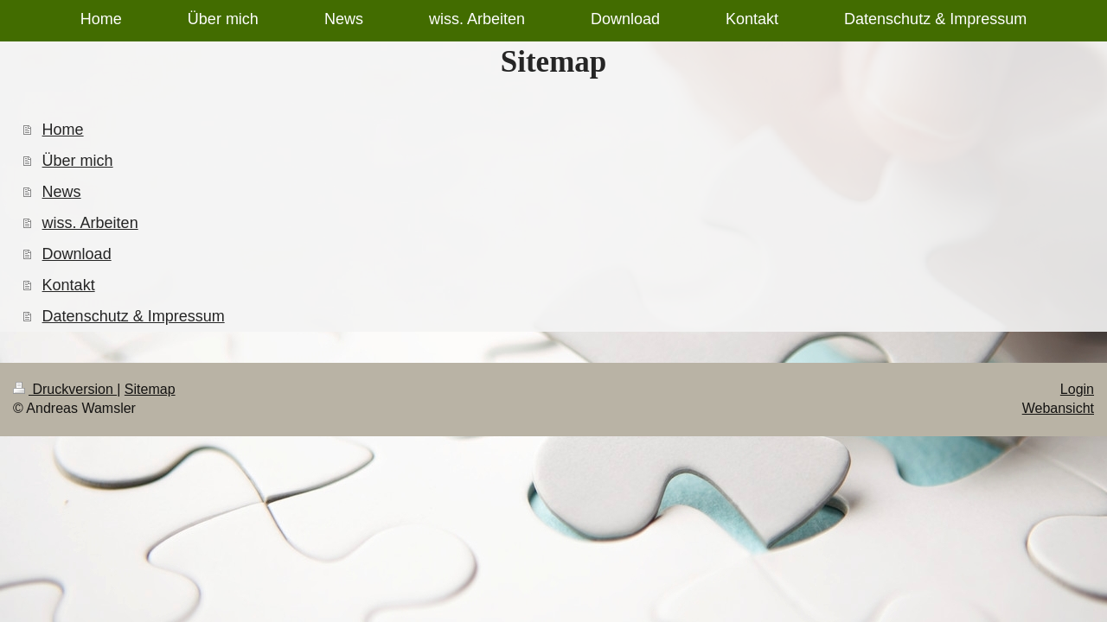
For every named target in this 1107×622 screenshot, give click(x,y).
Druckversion (65, 389)
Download (77, 254)
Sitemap (150, 389)
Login (1077, 389)
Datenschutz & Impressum (133, 316)
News (61, 191)
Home (63, 129)
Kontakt (68, 285)
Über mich (77, 160)
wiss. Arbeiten (90, 223)
